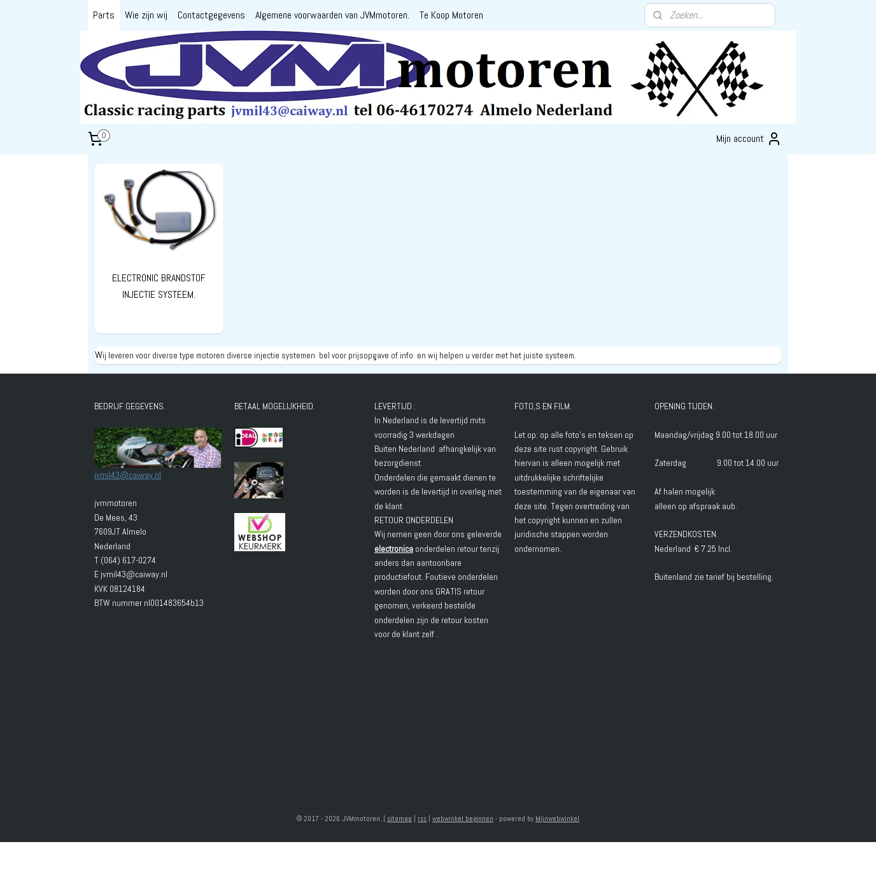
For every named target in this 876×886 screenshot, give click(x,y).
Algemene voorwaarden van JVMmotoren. (332, 15)
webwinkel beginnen (462, 818)
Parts (104, 15)
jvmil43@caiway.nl (127, 475)
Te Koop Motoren (451, 15)
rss (422, 818)
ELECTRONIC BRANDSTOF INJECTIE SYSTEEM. (159, 286)
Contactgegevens (211, 15)
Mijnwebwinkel (557, 818)
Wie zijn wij (146, 15)
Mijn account (749, 138)
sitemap (399, 818)
